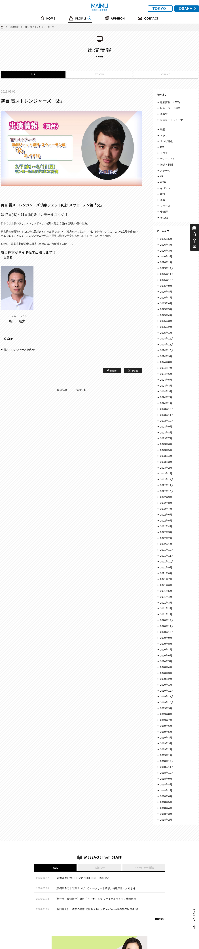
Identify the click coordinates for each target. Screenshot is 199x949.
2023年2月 (166, 467)
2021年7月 (166, 579)
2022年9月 (166, 497)
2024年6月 (166, 373)
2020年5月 (166, 661)
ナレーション (167, 158)
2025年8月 (166, 291)
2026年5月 (166, 238)
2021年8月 (166, 573)
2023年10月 (167, 420)
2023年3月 (166, 461)
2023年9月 (166, 426)
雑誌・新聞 (166, 164)
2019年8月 (166, 714)
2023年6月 (166, 444)
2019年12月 (167, 690)
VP (162, 176)
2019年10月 (167, 702)
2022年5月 (166, 520)
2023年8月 (166, 432)
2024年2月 (166, 397)
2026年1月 (166, 262)
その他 (164, 217)
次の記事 (81, 389)
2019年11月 (167, 696)
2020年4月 (166, 667)
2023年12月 (167, 409)
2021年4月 (166, 596)
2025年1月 (166, 332)
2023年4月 (166, 455)
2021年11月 (167, 555)
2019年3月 (166, 743)
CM (162, 147)
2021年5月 (166, 590)
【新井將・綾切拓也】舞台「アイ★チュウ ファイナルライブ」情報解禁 (95, 898)
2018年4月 (166, 808)
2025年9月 (166, 285)
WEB (163, 182)
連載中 (164, 113)
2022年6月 (166, 514)
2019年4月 (166, 737)
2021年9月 (166, 567)
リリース (165, 205)
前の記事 (62, 389)
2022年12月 (167, 479)
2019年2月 (166, 749)
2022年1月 (166, 544)
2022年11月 (167, 485)
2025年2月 (166, 327)
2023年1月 (166, 473)
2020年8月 (166, 643)
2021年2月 (166, 608)
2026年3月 (166, 250)
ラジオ (164, 153)
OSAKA (165, 74)
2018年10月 (167, 772)
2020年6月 (166, 655)
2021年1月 (166, 614)
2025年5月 (166, 309)
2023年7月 (166, 438)
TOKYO (99, 74)
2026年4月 (166, 244)
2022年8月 (166, 502)
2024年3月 (166, 391)
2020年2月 (166, 678)
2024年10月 (167, 350)
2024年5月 (166, 379)
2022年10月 (167, 491)
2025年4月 (166, 315)
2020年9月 (166, 637)
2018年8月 (166, 784)
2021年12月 (167, 549)
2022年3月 (166, 532)
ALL (33, 74)
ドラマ (164, 135)
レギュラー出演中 (170, 108)
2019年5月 (166, 731)
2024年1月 (166, 403)
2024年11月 (167, 344)
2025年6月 (166, 303)
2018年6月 (166, 796)
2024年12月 (167, 338)
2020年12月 (167, 620)
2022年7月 (166, 508)
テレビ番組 (166, 141)
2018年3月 (166, 813)
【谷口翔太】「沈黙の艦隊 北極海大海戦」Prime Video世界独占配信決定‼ (96, 909)
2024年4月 (166, 385)
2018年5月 (166, 802)
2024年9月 (166, 356)
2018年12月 (167, 761)
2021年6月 (166, 585)
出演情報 (14, 27)
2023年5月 (166, 450)
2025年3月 (166, 321)
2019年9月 (166, 708)
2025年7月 (166, 297)
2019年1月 (166, 755)
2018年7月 (166, 790)
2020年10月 (167, 632)
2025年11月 (167, 274)
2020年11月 (167, 626)
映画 (162, 129)
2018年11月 (167, 767)
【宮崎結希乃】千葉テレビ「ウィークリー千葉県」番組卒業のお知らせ (94, 888)
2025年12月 (167, 268)
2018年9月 (166, 778)
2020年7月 (166, 649)
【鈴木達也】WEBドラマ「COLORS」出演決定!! (82, 878)
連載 (162, 200)
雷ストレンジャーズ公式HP (19, 349)
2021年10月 (167, 561)
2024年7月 (166, 367)
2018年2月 (166, 819)
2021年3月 (166, 602)
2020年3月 (166, 673)
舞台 (162, 194)
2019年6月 (166, 725)
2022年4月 (166, 526)
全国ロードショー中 (171, 119)
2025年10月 (167, 280)
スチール (165, 170)
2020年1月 (166, 684)
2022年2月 (166, 538)
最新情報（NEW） (170, 102)
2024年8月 (166, 362)
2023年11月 (167, 415)
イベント (165, 188)
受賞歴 (164, 211)
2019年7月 (166, 720)
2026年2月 (166, 256)
